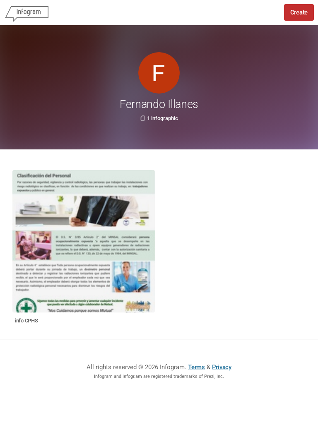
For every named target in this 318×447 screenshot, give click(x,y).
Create (299, 12)
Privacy (221, 367)
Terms (196, 367)
